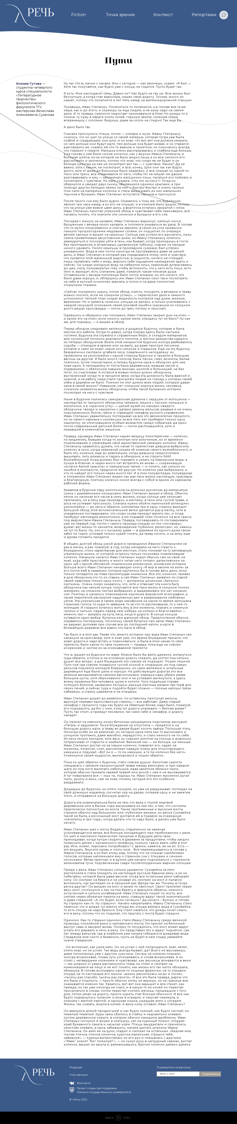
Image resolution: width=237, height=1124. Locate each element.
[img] (71, 1083)
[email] (178, 1074)
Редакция (75, 1067)
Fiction (78, 14)
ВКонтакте (83, 1083)
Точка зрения (120, 14)
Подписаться (211, 1074)
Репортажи (204, 14)
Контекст (163, 14)
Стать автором (78, 1074)
